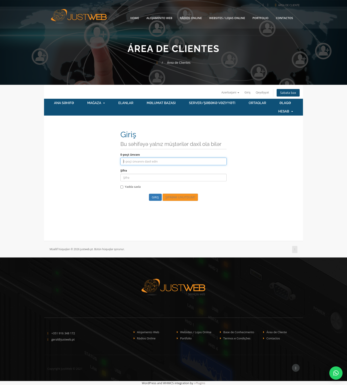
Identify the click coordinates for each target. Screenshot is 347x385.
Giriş (248, 92)
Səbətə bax (288, 93)
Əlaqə (285, 103)
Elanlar (125, 103)
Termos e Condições (237, 338)
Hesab (285, 111)
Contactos (284, 17)
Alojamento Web (159, 17)
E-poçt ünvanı (130, 155)
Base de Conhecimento (238, 332)
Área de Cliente (287, 5)
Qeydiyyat (262, 92)
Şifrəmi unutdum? (180, 197)
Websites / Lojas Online (227, 17)
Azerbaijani (230, 92)
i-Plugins (199, 383)
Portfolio (260, 17)
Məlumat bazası (161, 103)
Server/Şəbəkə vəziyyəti (212, 103)
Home (134, 17)
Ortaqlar (257, 103)
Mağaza (96, 103)
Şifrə (123, 170)
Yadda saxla (130, 187)
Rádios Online (191, 17)
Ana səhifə (64, 103)
